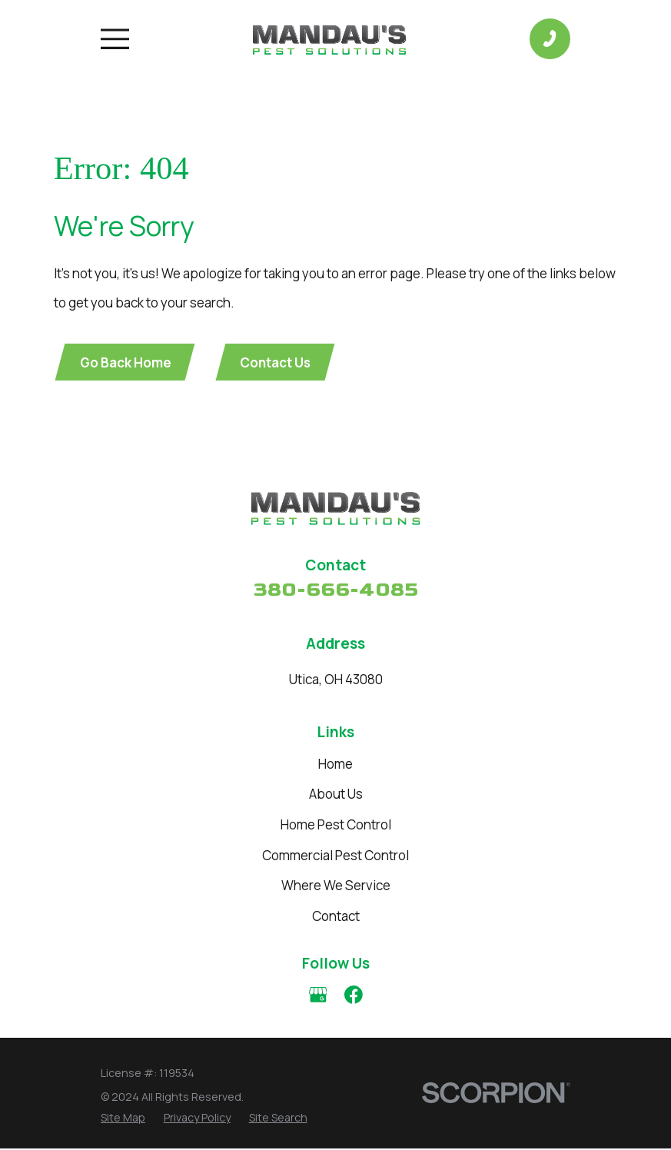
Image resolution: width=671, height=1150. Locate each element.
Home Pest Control (336, 825)
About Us (336, 795)
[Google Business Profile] (318, 996)
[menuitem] (123, 1118)
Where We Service (335, 887)
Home (335, 764)
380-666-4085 (335, 591)
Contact (336, 917)
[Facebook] (353, 996)
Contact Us (278, 362)
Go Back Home (126, 362)
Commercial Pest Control (335, 856)
